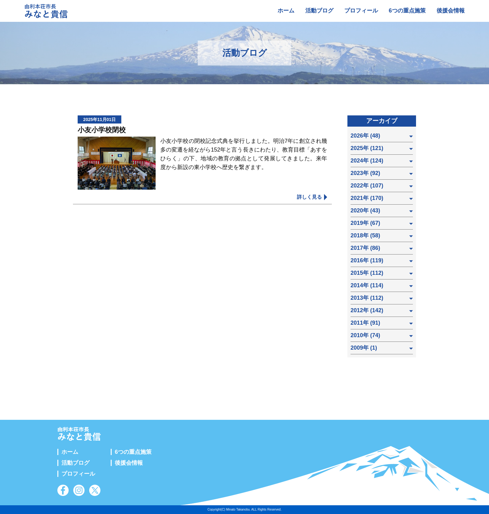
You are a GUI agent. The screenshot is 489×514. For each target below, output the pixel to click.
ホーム (286, 10)
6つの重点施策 (407, 10)
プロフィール (361, 10)
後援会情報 (451, 10)
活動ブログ (319, 10)
